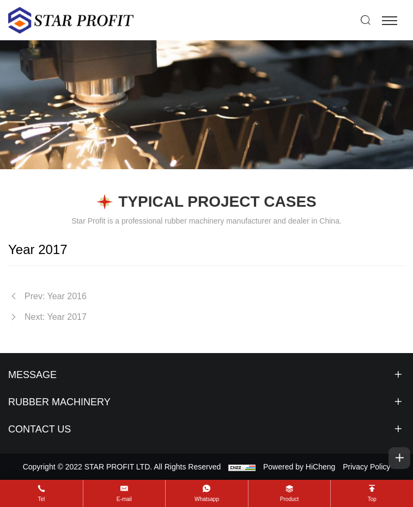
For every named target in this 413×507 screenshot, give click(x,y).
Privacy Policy (366, 466)
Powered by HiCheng (299, 466)
